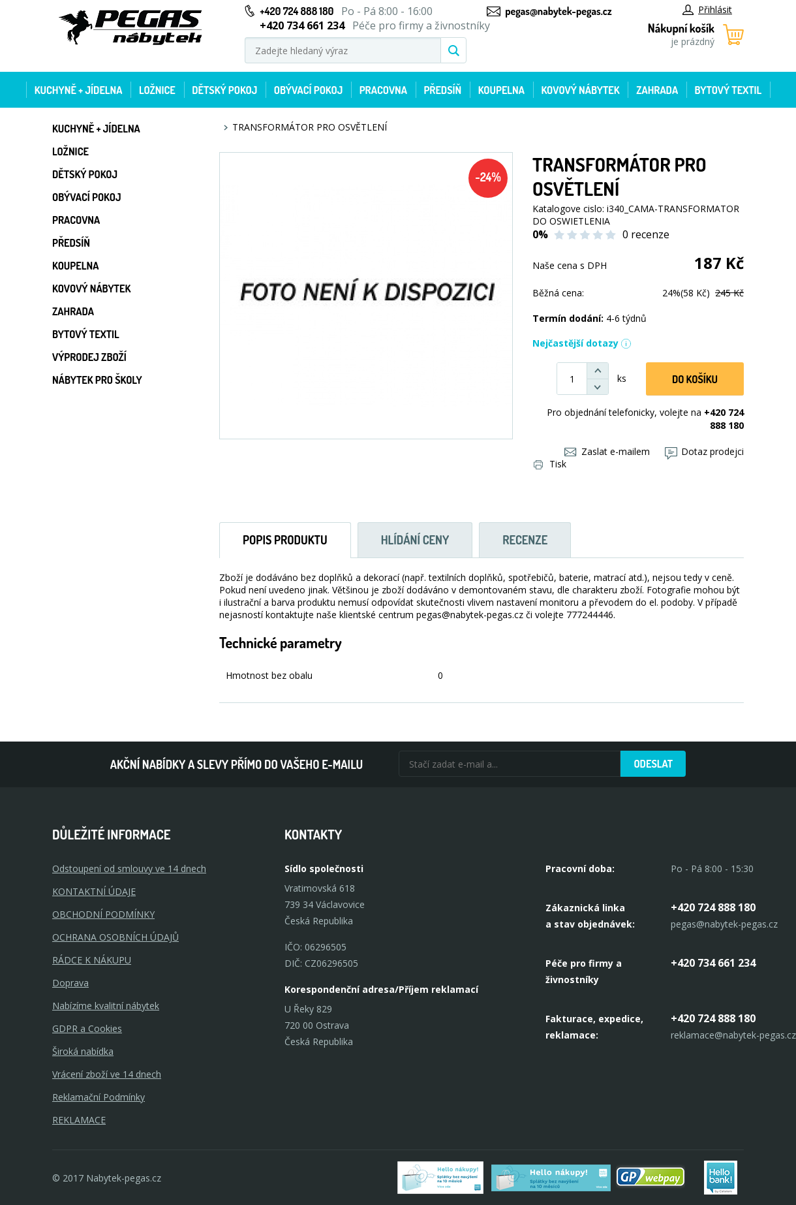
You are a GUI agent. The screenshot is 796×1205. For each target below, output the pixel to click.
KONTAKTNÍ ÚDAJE (94, 891)
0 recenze (645, 234)
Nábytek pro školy (97, 379)
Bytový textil (728, 90)
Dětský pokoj (224, 90)
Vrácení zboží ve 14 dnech (106, 1074)
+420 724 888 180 (296, 11)
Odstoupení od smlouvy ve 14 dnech (129, 868)
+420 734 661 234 (713, 963)
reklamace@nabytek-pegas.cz (733, 1035)
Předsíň (442, 90)
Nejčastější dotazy (582, 343)
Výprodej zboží (89, 357)
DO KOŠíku (695, 379)
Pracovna (383, 90)
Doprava (70, 983)
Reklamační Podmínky (98, 1097)
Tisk (550, 464)
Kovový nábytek (580, 90)
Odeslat (653, 763)
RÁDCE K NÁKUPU (91, 960)
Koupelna (501, 90)
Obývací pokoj (308, 90)
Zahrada (657, 90)
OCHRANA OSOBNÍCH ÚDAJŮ (115, 937)
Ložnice (157, 90)
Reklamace (79, 1120)
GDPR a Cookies (87, 1028)
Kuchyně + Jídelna (79, 90)
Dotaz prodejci (704, 451)
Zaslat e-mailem (607, 451)
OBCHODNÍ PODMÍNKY (103, 914)
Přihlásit (707, 9)
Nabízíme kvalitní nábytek (105, 1005)
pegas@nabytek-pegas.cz (558, 11)
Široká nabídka (83, 1051)
